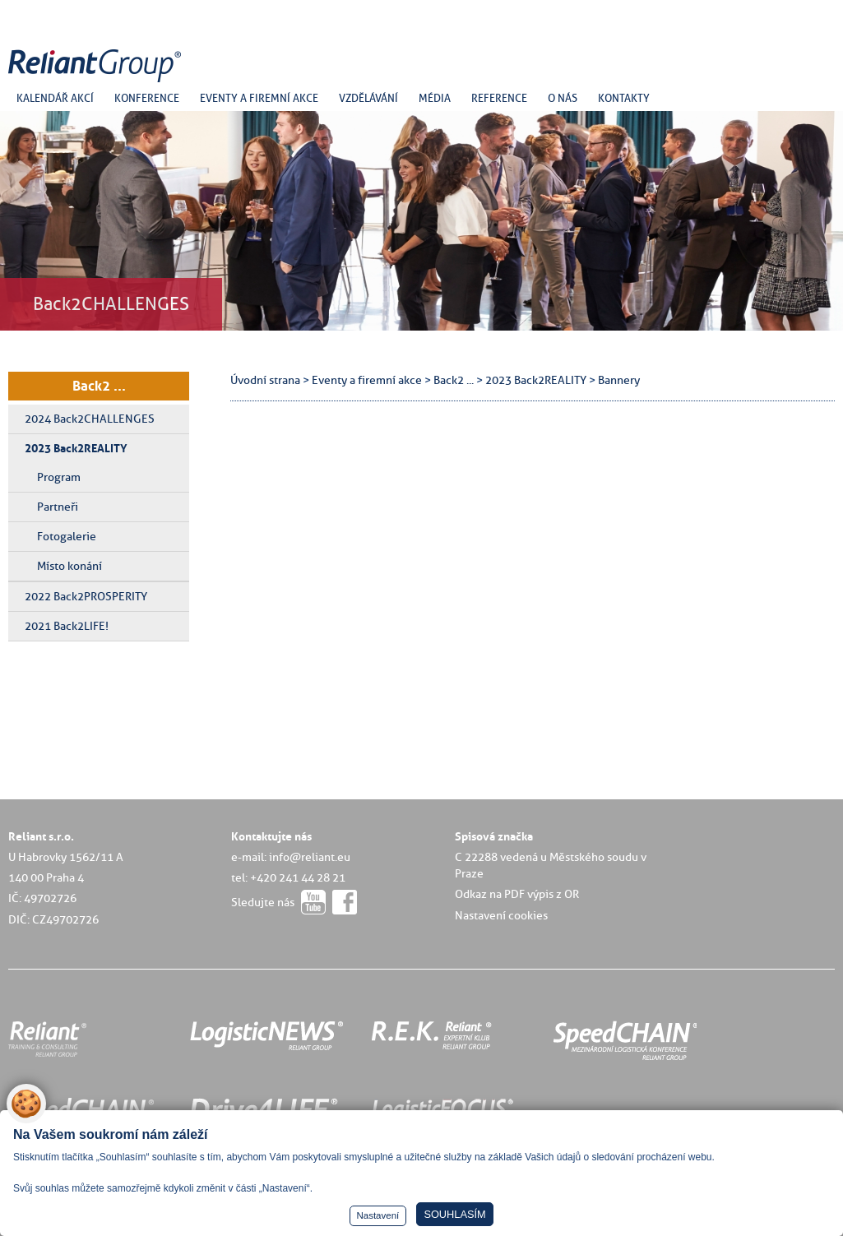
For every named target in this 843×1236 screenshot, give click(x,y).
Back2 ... (99, 386)
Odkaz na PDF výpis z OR (517, 893)
